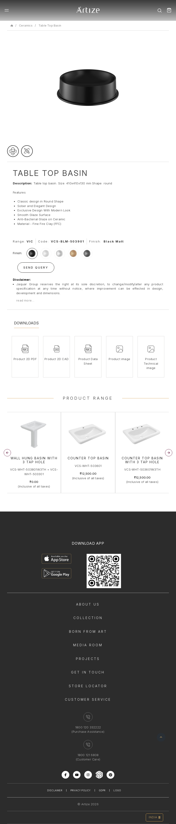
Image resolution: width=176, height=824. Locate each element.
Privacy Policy (80, 790)
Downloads (26, 323)
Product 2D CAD (56, 359)
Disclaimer (54, 790)
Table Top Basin (49, 25)
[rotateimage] (13, 151)
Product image (119, 359)
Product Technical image (151, 363)
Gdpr (102, 790)
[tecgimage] (27, 151)
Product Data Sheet (88, 361)
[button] (168, 452)
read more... (25, 300)
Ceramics (26, 25)
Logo (117, 790)
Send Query (35, 267)
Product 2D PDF (25, 359)
